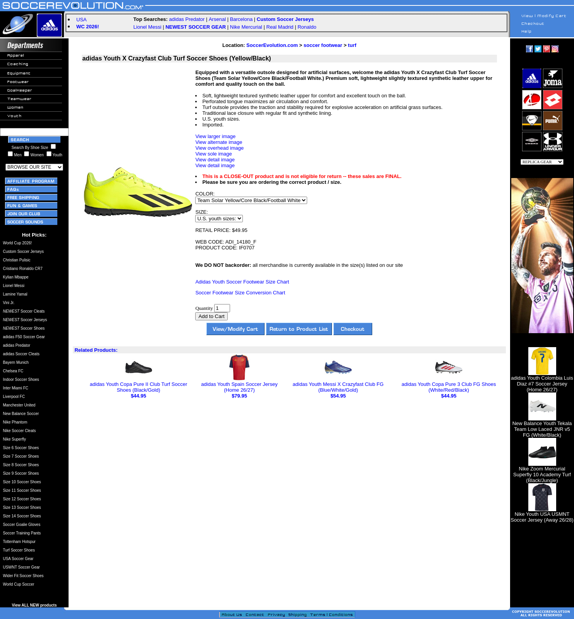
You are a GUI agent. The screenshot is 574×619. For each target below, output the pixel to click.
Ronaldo (306, 27)
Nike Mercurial (246, 27)
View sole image (213, 154)
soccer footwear (323, 45)
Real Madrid (280, 27)
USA (81, 19)
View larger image (215, 136)
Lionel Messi (147, 27)
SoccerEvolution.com (272, 45)
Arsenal (217, 19)
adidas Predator (187, 19)
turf (352, 45)
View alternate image (218, 142)
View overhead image (219, 148)
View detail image (215, 160)
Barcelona (241, 19)
